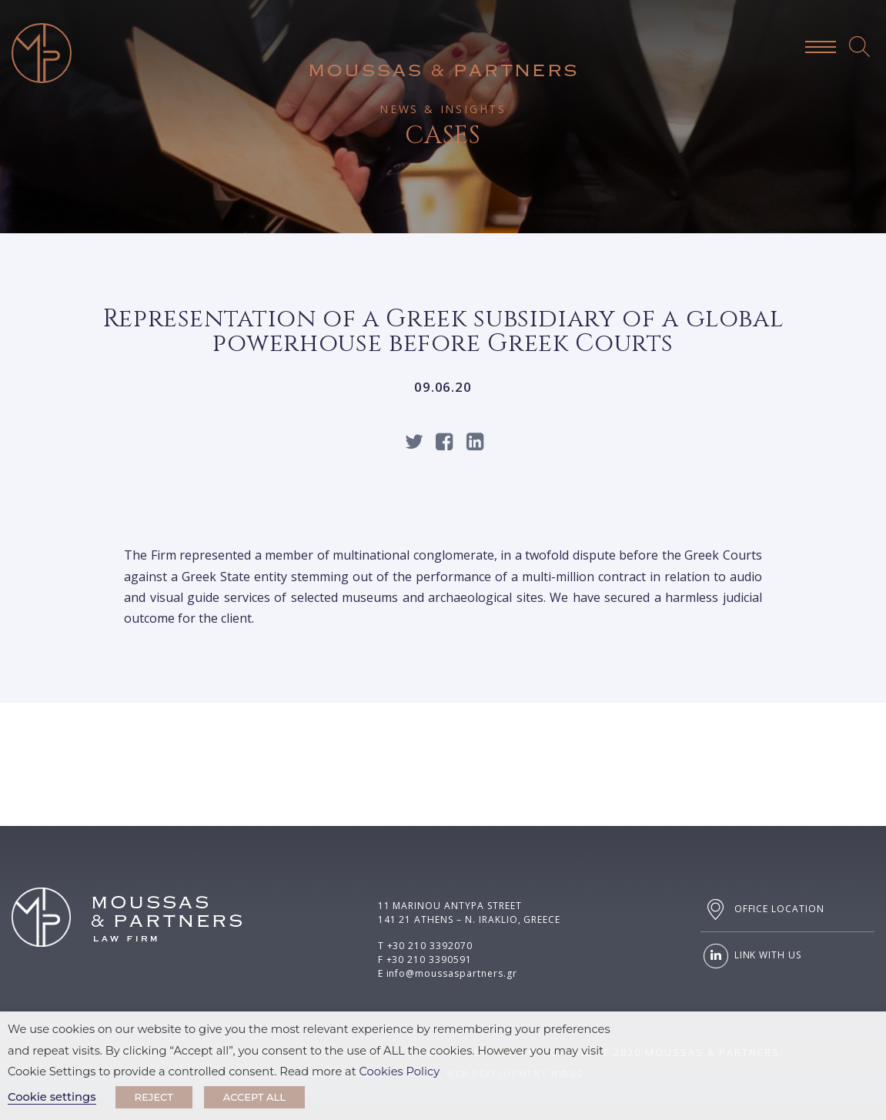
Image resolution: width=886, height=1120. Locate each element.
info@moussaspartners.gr (451, 973)
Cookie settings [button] (52, 1097)
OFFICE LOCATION (762, 909)
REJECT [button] (154, 1097)
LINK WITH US (750, 956)
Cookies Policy (399, 1071)
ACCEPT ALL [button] (254, 1097)
